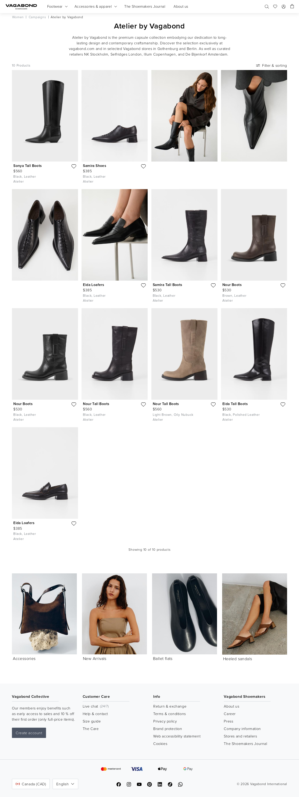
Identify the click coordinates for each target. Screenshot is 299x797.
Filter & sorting (271, 65)
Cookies (160, 743)
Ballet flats (163, 658)
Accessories (24, 658)
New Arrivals (95, 658)
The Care (91, 728)
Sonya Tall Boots (27, 165)
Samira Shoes (94, 165)
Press (228, 721)
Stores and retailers (240, 736)
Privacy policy (165, 721)
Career (230, 713)
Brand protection (167, 728)
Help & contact (95, 713)
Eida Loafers (93, 284)
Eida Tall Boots (235, 403)
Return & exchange (169, 706)
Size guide (92, 721)
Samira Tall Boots (167, 284)
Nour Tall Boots (96, 403)
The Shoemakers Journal (245, 743)
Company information (242, 728)
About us (231, 706)
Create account (29, 732)
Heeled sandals (237, 658)
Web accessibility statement (176, 736)
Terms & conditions (169, 713)
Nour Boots (232, 284)
